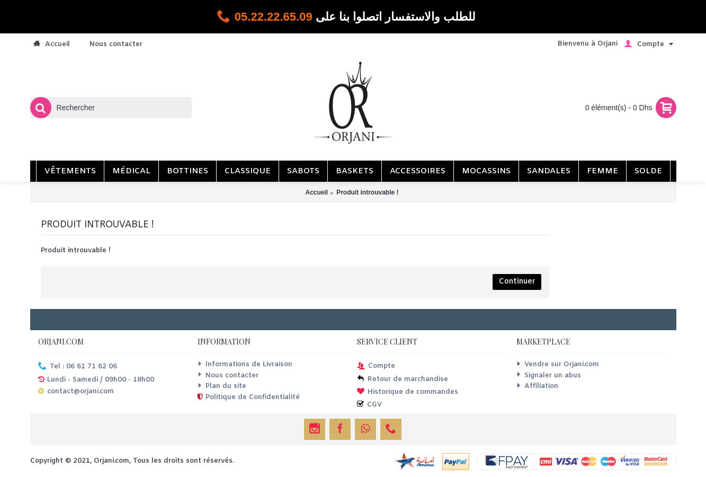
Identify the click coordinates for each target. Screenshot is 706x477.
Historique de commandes (407, 392)
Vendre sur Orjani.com (557, 364)
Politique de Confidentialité (249, 397)
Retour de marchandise (402, 380)
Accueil (316, 192)
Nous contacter (228, 375)
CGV (369, 405)
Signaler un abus (548, 375)
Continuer (517, 282)
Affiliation (537, 386)
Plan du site (222, 386)
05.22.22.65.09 (273, 16)
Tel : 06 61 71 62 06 (77, 367)
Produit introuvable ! (367, 192)
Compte (376, 366)
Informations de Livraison (245, 364)
